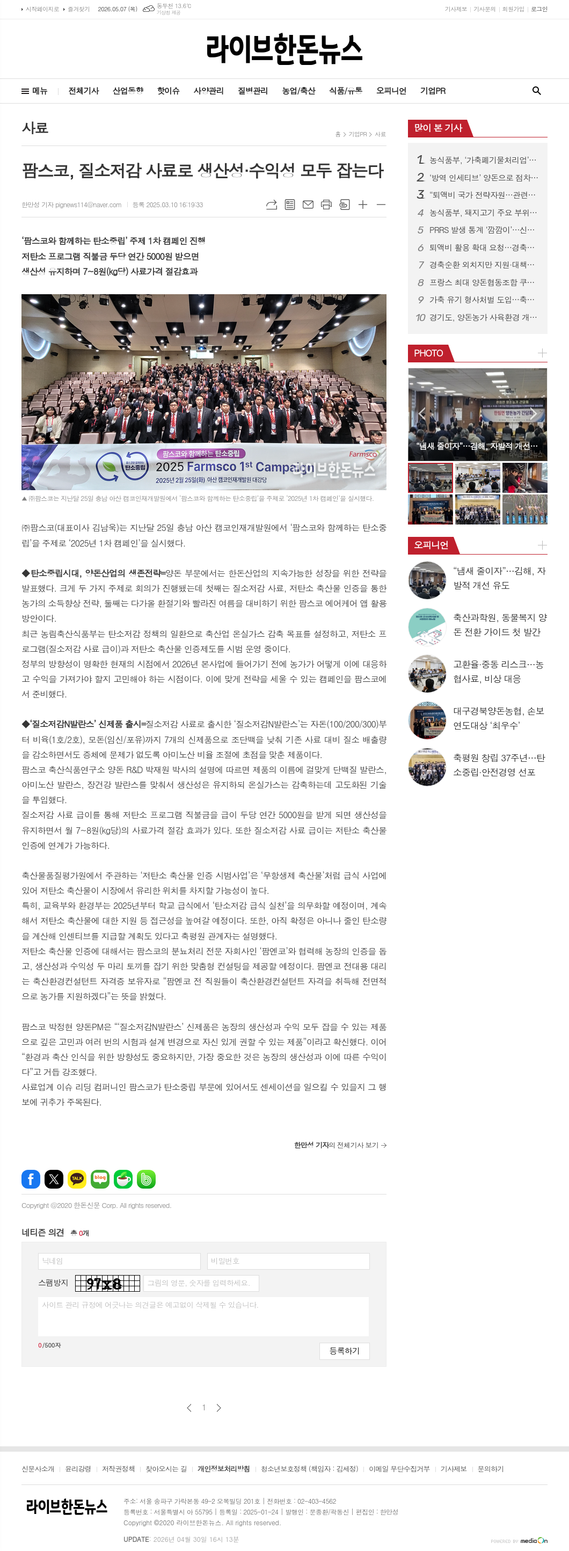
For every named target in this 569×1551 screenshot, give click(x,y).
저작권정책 (118, 1469)
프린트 (326, 204)
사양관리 (208, 90)
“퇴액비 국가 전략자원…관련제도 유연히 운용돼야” (484, 195)
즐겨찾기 (79, 9)
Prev (421, 414)
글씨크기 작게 (381, 204)
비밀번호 (225, 1260)
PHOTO (428, 352)
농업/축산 (298, 90)
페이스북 (30, 1179)
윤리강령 (78, 1469)
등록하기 (345, 1350)
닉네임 (52, 1260)
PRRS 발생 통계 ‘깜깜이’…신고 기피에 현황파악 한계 (484, 229)
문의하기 (491, 1469)
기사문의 (484, 9)
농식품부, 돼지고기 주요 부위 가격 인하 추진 (484, 212)
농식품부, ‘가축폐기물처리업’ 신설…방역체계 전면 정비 (484, 160)
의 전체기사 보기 (336, 1145)
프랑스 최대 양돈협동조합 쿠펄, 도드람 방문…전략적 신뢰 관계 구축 (484, 282)
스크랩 (344, 204)
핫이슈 (168, 90)
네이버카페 (123, 1179)
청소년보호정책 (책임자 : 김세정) (309, 1469)
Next (533, 414)
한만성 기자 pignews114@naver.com (71, 204)
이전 (189, 1408)
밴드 (146, 1179)
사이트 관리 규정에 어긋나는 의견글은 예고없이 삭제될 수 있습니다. (150, 1304)
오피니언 (391, 90)
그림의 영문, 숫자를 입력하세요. (198, 1282)
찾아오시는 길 (166, 1469)
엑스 (54, 1179)
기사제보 (456, 9)
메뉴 (39, 90)
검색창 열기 (537, 91)
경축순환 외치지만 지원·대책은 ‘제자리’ (484, 264)
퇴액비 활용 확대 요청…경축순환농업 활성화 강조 (484, 247)
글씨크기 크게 (363, 204)
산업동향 (128, 90)
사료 (380, 134)
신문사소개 (37, 1469)
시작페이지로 (42, 9)
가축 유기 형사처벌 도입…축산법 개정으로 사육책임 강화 (484, 299)
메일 (308, 204)
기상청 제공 (169, 12)
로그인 (539, 9)
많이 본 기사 (438, 127)
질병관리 (253, 90)
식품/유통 (345, 90)
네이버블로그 (100, 1179)
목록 (289, 204)
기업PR (432, 90)
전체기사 (83, 90)
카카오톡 (77, 1179)
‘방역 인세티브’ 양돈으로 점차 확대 (484, 177)
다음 (219, 1408)
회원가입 (513, 9)
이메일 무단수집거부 (399, 1469)
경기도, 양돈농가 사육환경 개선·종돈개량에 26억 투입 (484, 317)
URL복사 (271, 204)
